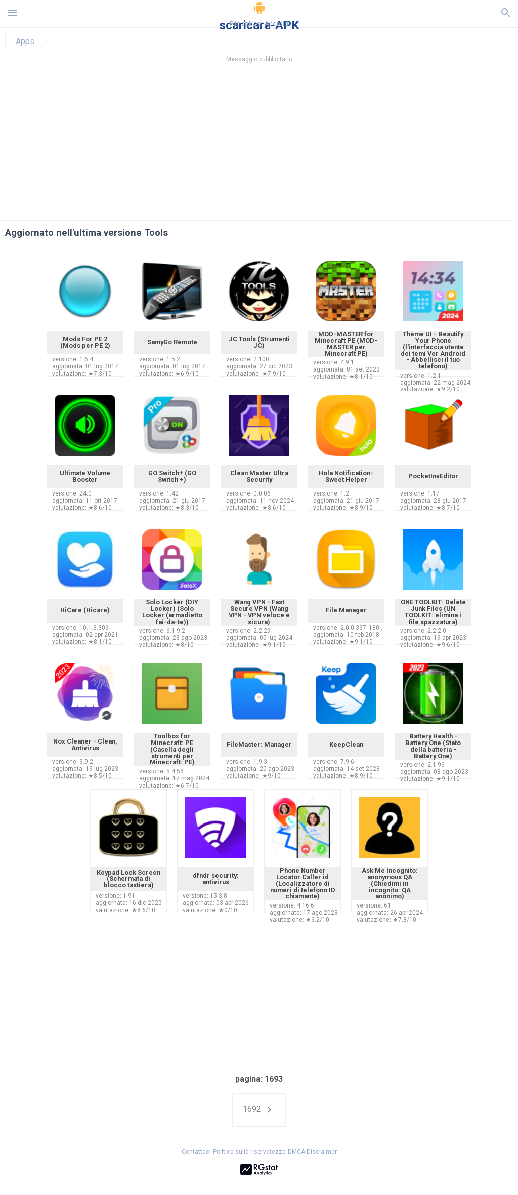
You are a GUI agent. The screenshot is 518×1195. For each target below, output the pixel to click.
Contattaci (196, 1152)
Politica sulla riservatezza (249, 1152)
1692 (259, 1110)
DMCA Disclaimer (312, 1152)
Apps (25, 41)
